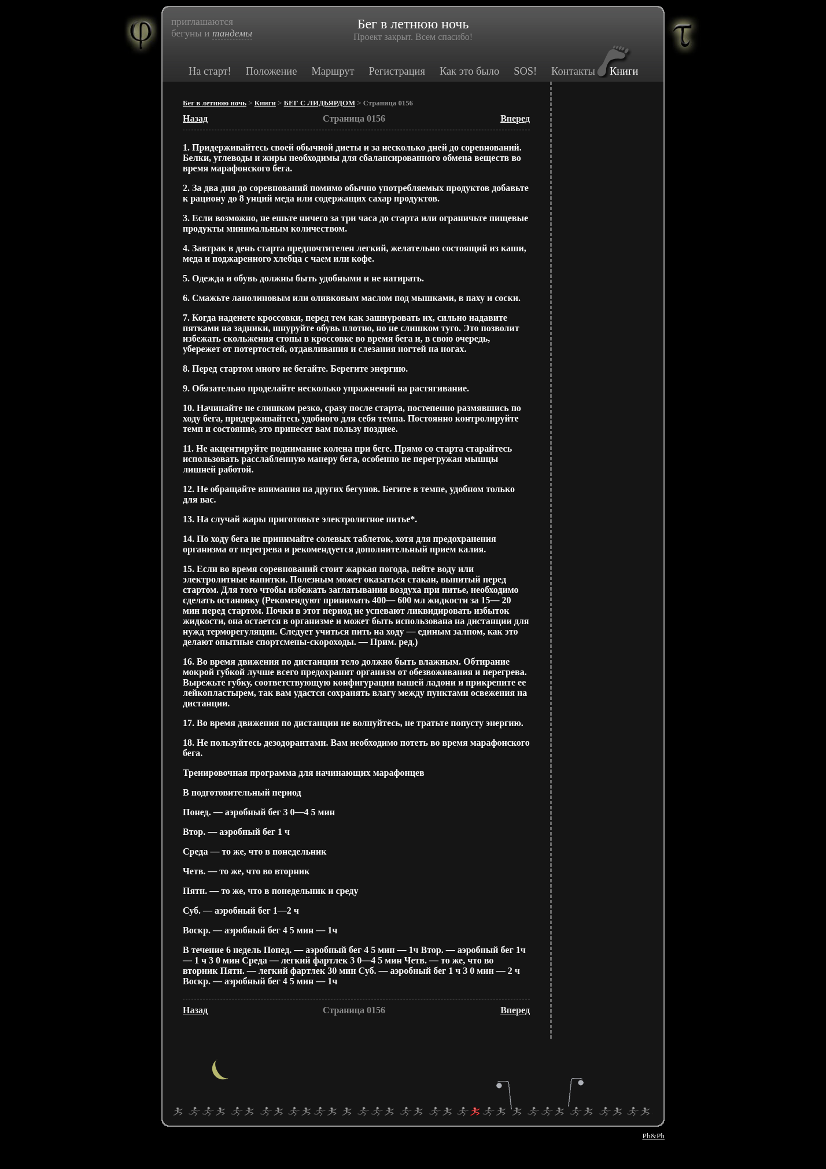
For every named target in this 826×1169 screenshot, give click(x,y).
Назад (195, 118)
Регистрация (396, 71)
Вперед (515, 118)
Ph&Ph (653, 1135)
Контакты (573, 71)
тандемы (232, 33)
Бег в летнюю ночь (214, 103)
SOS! (525, 71)
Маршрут (332, 71)
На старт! (210, 71)
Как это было (469, 71)
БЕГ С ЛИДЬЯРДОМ (319, 103)
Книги (624, 71)
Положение (271, 71)
